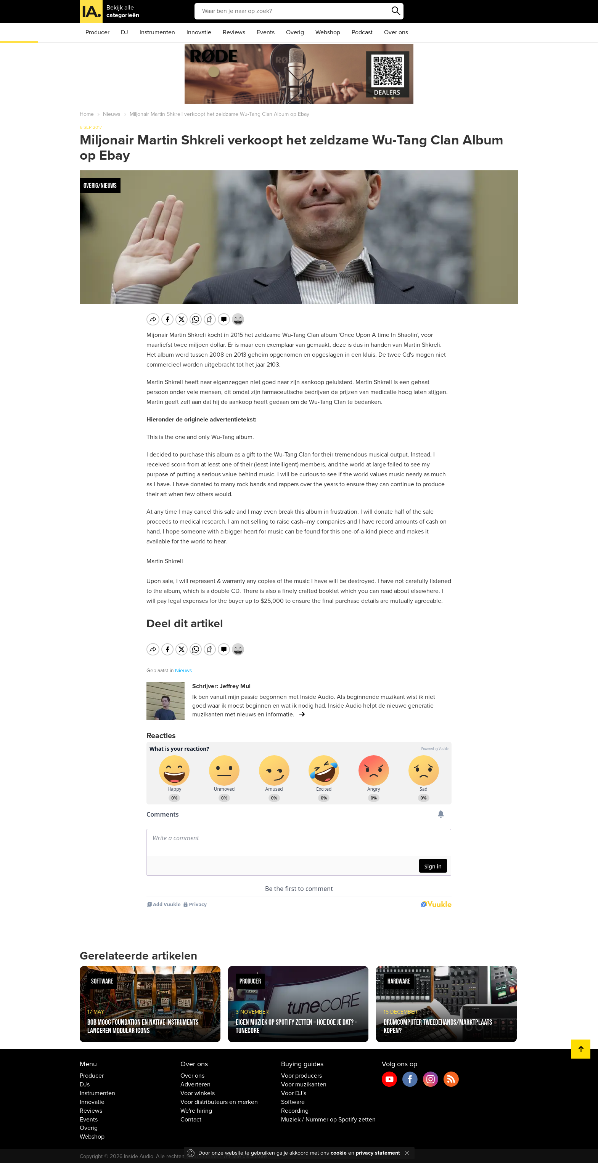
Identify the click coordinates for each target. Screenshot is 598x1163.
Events (266, 32)
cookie (339, 1153)
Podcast (362, 32)
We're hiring (196, 1109)
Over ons (396, 32)
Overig (295, 32)
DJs (85, 1083)
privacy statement (378, 1153)
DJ (124, 32)
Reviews (234, 32)
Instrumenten (157, 32)
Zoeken (395, 11)
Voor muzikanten (303, 1083)
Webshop (327, 32)
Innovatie (198, 32)
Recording (295, 1109)
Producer (97, 32)
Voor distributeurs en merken (219, 1101)
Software (293, 1101)
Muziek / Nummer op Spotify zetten (328, 1118)
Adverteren (195, 1083)
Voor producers (301, 1074)
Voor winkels (197, 1092)
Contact (190, 1118)
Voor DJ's (293, 1092)
